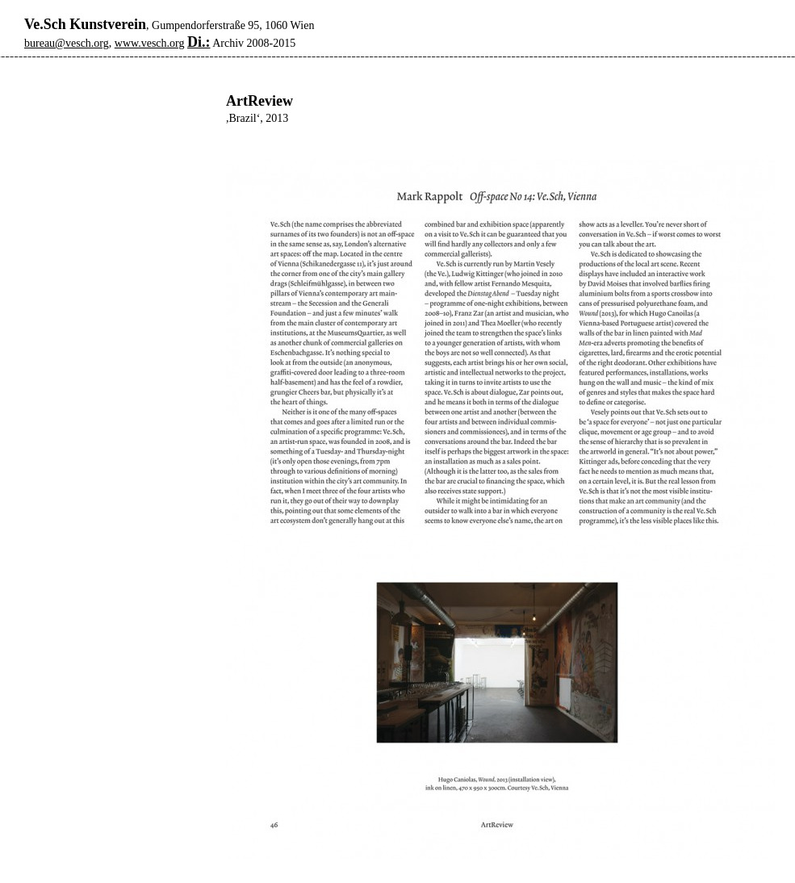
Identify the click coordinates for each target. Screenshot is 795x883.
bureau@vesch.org (66, 43)
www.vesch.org (150, 43)
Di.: (199, 42)
